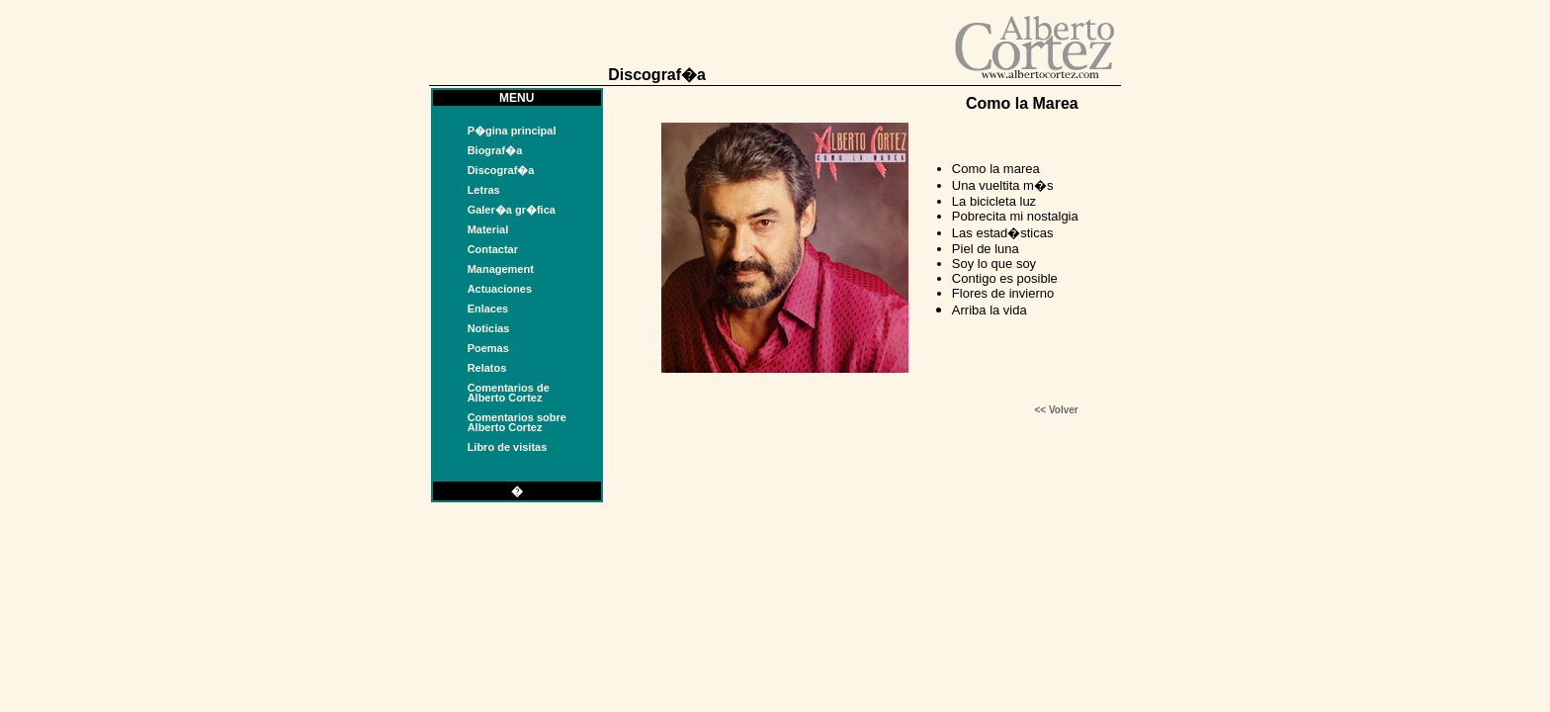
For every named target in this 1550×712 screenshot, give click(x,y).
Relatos (487, 368)
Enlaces (488, 308)
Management (501, 269)
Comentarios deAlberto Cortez (509, 392)
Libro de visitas (508, 447)
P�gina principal (512, 130)
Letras (484, 190)
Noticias (489, 328)
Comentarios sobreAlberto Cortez (517, 422)
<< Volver (1055, 409)
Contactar (493, 249)
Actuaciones (500, 289)
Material (488, 229)
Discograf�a (501, 170)
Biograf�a (495, 150)
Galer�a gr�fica (512, 210)
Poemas (488, 348)
